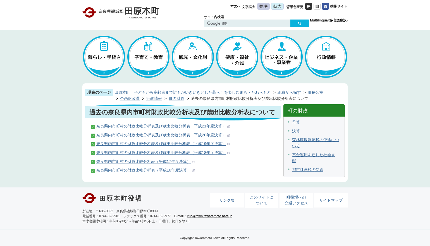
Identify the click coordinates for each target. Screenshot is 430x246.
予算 (296, 122)
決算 (296, 131)
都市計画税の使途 (307, 169)
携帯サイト (338, 6)
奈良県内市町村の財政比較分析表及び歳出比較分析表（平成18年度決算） (161, 152)
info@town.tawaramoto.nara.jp (209, 216)
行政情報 (154, 98)
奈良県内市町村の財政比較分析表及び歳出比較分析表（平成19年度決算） (161, 143)
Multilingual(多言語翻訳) (329, 20)
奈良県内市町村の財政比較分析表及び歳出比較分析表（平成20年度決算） (161, 135)
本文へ (235, 6)
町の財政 (176, 98)
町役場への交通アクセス (296, 200)
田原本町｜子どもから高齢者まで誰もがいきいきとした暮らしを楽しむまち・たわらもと (192, 92)
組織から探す (289, 92)
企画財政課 (130, 98)
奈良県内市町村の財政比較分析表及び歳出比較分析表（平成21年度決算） (161, 126)
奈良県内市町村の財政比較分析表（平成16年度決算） (143, 170)
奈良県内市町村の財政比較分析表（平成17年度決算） (143, 161)
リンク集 (227, 200)
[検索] (248, 23)
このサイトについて (261, 200)
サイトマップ (331, 200)
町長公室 (315, 92)
